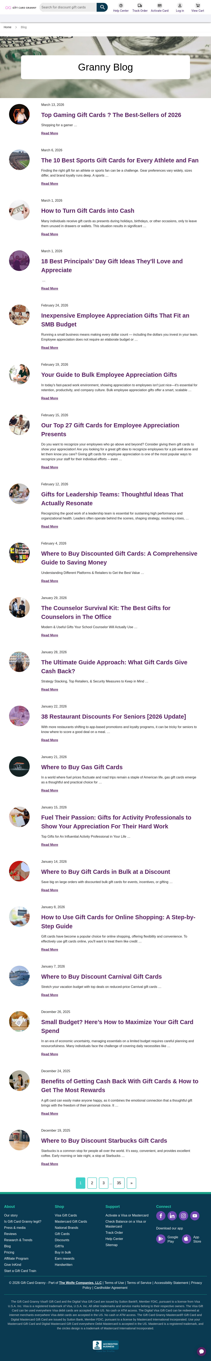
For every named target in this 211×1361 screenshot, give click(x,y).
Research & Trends (18, 1240)
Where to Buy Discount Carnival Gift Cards (101, 976)
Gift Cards (62, 1234)
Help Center (114, 1239)
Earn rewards (64, 1258)
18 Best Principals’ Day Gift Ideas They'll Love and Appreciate (112, 265)
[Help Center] (121, 7)
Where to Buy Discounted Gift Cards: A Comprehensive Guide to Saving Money (119, 558)
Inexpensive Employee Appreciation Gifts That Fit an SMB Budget (115, 320)
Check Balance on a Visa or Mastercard (126, 1224)
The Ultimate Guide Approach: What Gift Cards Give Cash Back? (114, 666)
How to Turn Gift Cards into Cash (87, 210)
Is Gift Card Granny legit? (22, 1221)
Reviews (10, 1234)
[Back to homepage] (20, 7)
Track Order (114, 1232)
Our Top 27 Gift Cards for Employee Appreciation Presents (110, 429)
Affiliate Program (16, 1258)
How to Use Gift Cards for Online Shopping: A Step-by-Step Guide (118, 921)
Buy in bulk (63, 1252)
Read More (49, 133)
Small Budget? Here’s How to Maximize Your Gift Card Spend (117, 1026)
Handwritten (63, 1264)
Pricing (9, 1252)
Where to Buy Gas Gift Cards (82, 767)
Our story (11, 1215)
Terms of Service (139, 1283)
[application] (201, 1351)
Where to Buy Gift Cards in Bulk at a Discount (105, 871)
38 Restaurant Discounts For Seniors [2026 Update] (113, 716)
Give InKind (12, 1264)
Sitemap (112, 1245)
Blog (7, 1246)
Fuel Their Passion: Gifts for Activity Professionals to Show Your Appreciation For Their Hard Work (116, 822)
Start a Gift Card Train (20, 1271)
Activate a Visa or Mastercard (127, 1215)
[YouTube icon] (194, 1215)
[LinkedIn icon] (172, 1215)
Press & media (15, 1227)
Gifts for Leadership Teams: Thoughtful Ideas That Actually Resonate (112, 498)
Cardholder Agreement (110, 1287)
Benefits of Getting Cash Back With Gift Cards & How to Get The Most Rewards (119, 1085)
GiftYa (59, 1246)
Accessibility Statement (171, 1283)
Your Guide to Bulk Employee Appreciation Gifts (109, 374)
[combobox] (74, 7)
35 (119, 1183)
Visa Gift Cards (66, 1215)
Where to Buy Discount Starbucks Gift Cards (104, 1140)
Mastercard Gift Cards (71, 1221)
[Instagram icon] (183, 1215)
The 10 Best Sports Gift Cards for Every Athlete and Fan (120, 160)
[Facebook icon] (160, 1215)
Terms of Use (114, 1283)
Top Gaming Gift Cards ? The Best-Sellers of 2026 (111, 115)
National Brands (66, 1227)
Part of (75, 1283)
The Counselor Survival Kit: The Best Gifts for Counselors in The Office (105, 612)
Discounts (62, 1240)
